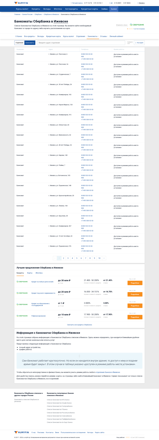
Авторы (90, 432)
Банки (114, 9)
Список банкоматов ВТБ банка (58, 400)
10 (99, 258)
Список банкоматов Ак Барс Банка (59, 422)
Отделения (80, 36)
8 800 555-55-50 (86, 54)
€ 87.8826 (126, 3)
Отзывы (103, 36)
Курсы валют (22, 9)
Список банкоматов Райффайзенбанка (61, 419)
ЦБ (111, 3)
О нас (33, 432)
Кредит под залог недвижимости (43, 293)
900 (82, 57)
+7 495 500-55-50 (87, 59)
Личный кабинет (116, 36)
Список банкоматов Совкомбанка (59, 416)
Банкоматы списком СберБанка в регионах (26, 400)
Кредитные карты (89, 9)
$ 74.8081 (117, 3)
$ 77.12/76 (88, 3)
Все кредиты (29, 36)
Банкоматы (92, 36)
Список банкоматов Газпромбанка (59, 406)
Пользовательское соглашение (73, 432)
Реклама (40, 432)
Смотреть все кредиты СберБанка (79, 325)
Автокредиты (71, 9)
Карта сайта (99, 432)
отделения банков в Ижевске (108, 372)
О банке (18, 36)
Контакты (50, 432)
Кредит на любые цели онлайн (42, 282)
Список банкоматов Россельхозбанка (61, 413)
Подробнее (135, 283)
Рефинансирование (38, 316)
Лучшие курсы (77, 3)
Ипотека (58, 9)
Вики (57, 432)
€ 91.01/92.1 (98, 3)
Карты (29, 273)
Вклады (47, 9)
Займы (104, 9)
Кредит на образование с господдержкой (40, 304)
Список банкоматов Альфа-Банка (59, 403)
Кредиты (36, 9)
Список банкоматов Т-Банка (57, 409)
